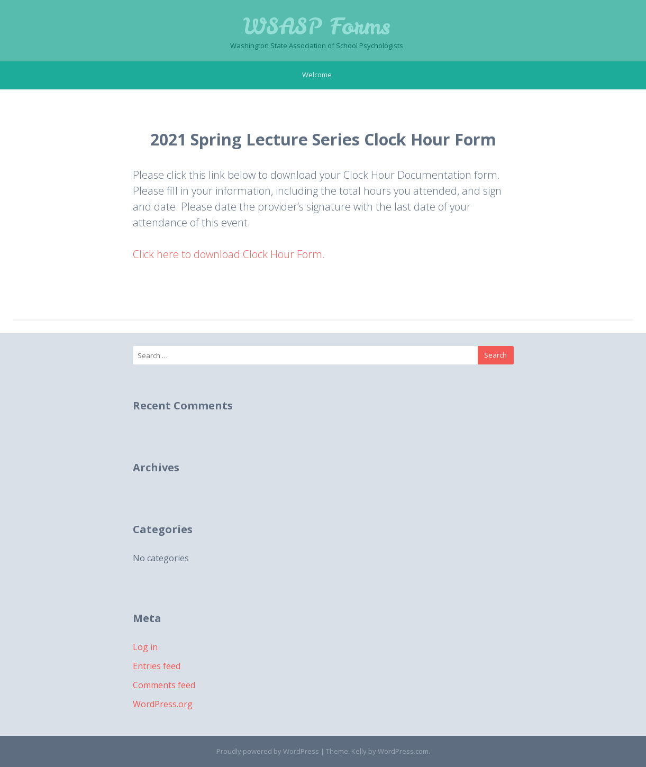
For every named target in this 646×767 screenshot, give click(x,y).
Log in (145, 647)
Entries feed (156, 666)
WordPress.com (403, 751)
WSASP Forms (316, 26)
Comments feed (164, 685)
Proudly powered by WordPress (267, 751)
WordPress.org (163, 704)
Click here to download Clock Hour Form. (229, 254)
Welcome (317, 74)
